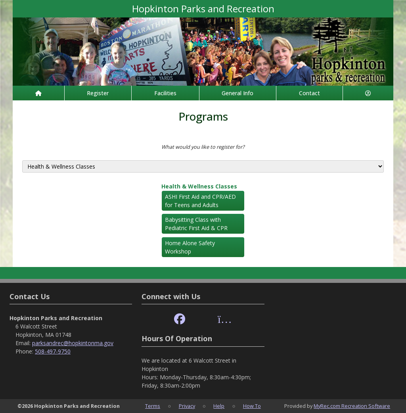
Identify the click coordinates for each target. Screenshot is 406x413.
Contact (309, 93)
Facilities (165, 93)
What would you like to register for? (203, 146)
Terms (152, 405)
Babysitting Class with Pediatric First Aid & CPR (196, 224)
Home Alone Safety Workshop (190, 247)
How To (252, 405)
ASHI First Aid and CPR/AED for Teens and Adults (200, 201)
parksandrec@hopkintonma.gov (72, 343)
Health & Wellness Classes (199, 186)
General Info (237, 93)
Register (98, 93)
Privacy (187, 405)
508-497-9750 (53, 351)
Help (218, 405)
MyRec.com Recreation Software (352, 405)
